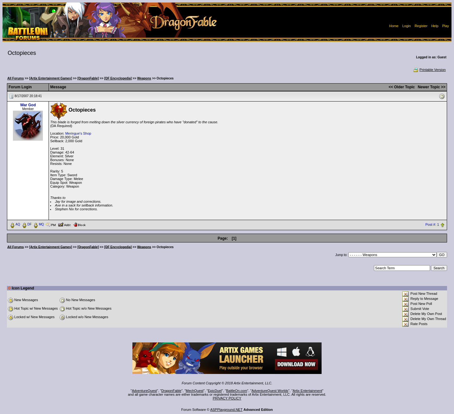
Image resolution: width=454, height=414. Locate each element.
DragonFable (171, 391)
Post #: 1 (432, 224)
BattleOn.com (236, 391)
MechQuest (194, 391)
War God (28, 105)
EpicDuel (215, 391)
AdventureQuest (144, 391)
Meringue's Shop (78, 133)
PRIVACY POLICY (227, 398)
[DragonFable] (88, 78)
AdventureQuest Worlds (270, 391)
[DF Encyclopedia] (118, 78)
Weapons (144, 78)
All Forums (15, 78)
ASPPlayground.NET (226, 409)
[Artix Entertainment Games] (50, 78)
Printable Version (429, 70)
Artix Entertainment (307, 391)
